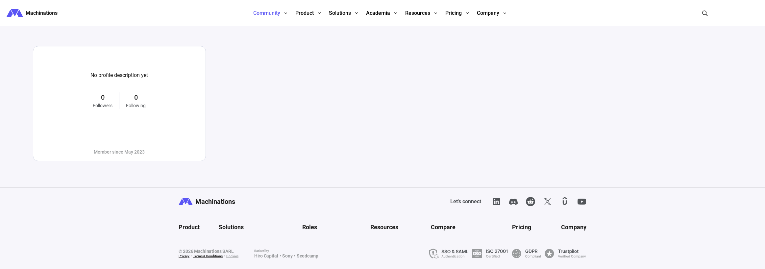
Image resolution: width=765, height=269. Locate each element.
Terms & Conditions (208, 256)
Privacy (184, 256)
